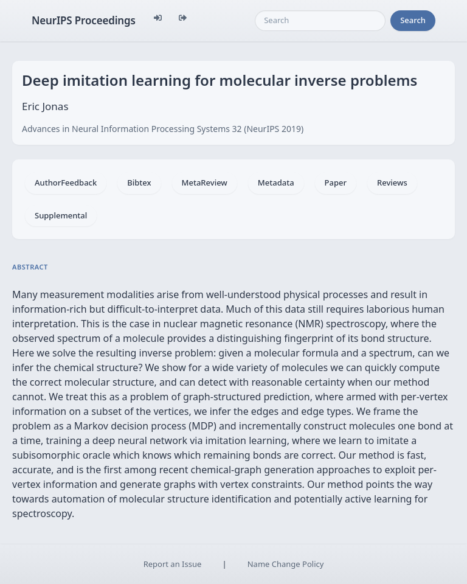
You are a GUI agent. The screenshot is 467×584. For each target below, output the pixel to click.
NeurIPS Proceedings (84, 20)
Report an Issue (173, 563)
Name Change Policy (285, 563)
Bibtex (139, 182)
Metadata (276, 182)
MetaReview (204, 182)
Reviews (392, 182)
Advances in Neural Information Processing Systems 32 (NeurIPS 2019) (162, 128)
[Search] (320, 20)
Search (413, 20)
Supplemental (61, 215)
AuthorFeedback (66, 182)
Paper (336, 182)
